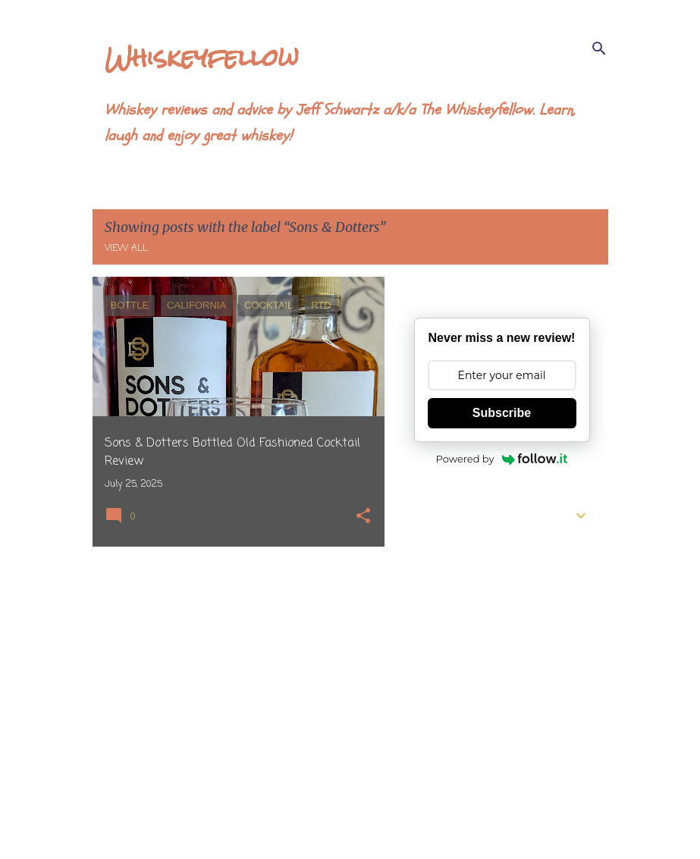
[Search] (599, 48)
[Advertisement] (233, 664)
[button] (363, 517)
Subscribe (501, 412)
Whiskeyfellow (202, 57)
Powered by (502, 459)
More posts (238, 816)
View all (126, 249)
